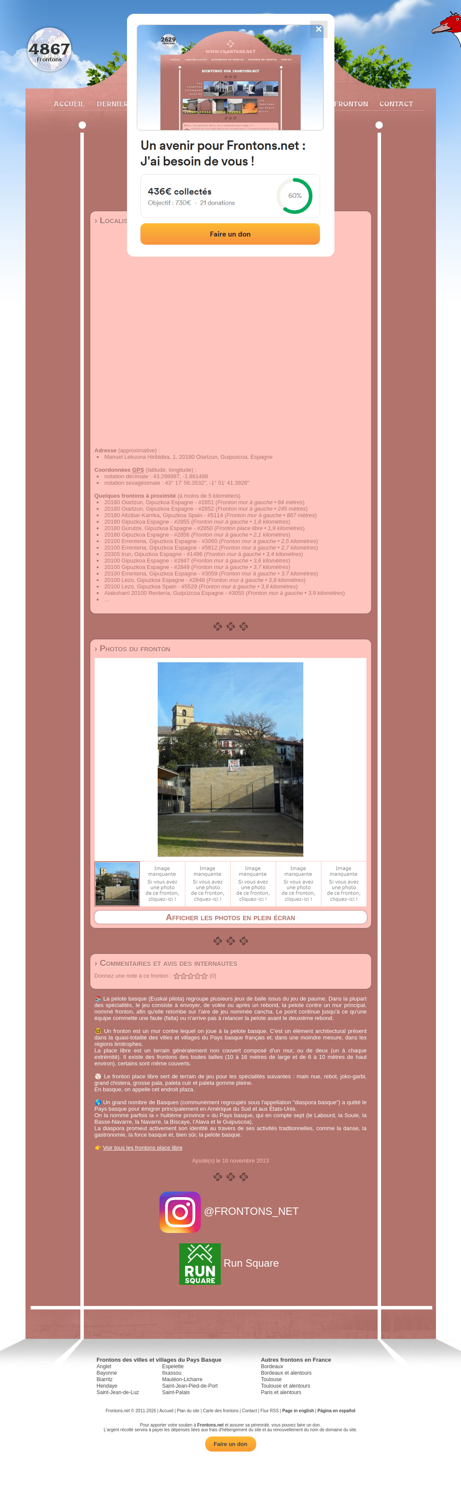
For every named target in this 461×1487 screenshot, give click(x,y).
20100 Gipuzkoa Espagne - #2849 (147, 567)
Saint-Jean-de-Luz (118, 1392)
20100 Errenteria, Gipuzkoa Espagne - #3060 (161, 541)
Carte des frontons (220, 1410)
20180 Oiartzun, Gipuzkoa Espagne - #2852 (159, 508)
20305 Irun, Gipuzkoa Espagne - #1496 (154, 554)
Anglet (104, 1366)
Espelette (173, 1366)
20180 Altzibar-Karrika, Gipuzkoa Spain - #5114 (164, 515)
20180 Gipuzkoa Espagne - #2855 (147, 521)
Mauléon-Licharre (182, 1379)
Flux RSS (270, 1410)
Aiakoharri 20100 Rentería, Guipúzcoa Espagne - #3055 (175, 593)
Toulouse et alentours (285, 1386)
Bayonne (107, 1373)
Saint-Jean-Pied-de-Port (190, 1386)
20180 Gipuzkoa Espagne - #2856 (147, 534)
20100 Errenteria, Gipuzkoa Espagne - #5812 (161, 547)
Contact (395, 103)
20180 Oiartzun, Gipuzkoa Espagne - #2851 (159, 502)
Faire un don (231, 1444)
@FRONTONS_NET (230, 1211)
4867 (49, 48)
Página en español (337, 1410)
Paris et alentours (281, 1392)
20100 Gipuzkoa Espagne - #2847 (147, 560)
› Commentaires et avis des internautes (166, 963)
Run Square (230, 1263)
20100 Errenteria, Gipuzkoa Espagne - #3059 (161, 573)
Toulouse (271, 1379)
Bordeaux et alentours (286, 1373)
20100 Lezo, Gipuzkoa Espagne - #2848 (155, 580)
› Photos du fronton (132, 648)
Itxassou (171, 1373)
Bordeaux (272, 1366)
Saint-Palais (176, 1392)
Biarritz (105, 1379)
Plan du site (188, 1410)
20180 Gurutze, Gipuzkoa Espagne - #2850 (159, 528)
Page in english (298, 1410)
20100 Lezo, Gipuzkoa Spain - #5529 (151, 586)
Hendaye (107, 1386)
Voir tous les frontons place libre (142, 1147)
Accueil (69, 103)
